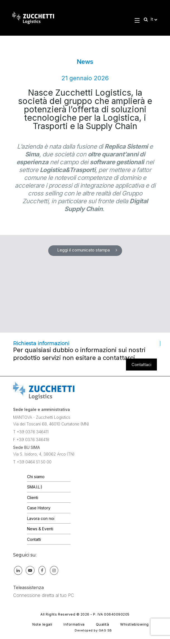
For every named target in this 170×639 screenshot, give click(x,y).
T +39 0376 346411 (30, 431)
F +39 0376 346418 (31, 439)
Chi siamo (36, 476)
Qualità (102, 624)
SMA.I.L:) (34, 487)
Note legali (42, 624)
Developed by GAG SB (93, 630)
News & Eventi (40, 528)
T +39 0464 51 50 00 (32, 461)
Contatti (34, 539)
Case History (38, 507)
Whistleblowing (134, 624)
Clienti (32, 497)
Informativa (74, 624)
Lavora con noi (40, 518)
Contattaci (141, 364)
